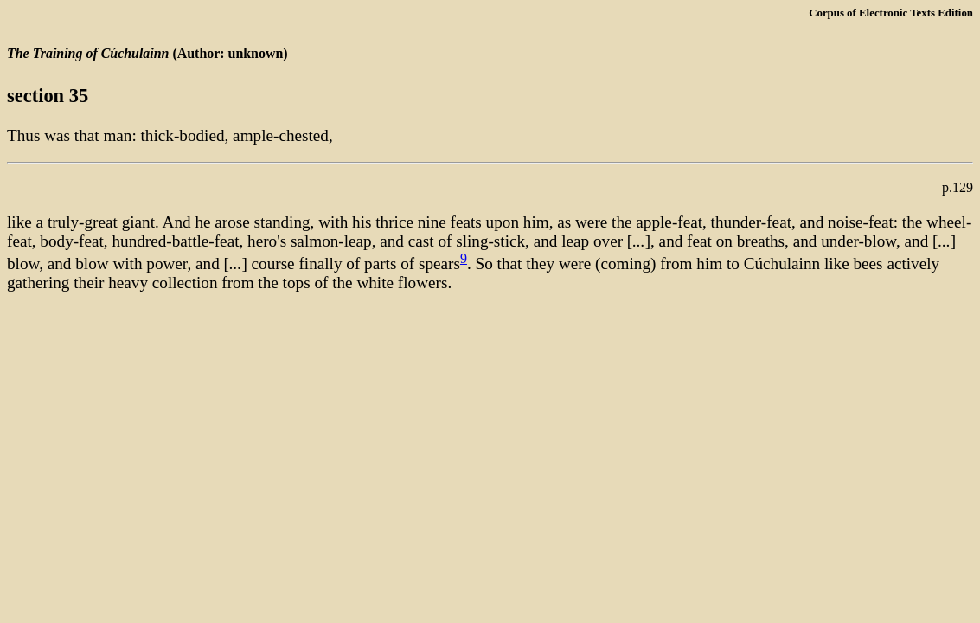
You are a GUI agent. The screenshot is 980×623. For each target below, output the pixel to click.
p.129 (957, 187)
